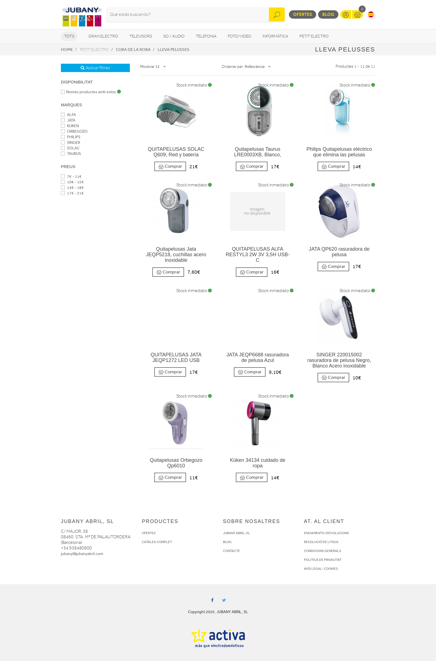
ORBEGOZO (74, 131)
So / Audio (174, 36)
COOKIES (331, 569)
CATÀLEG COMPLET (157, 542)
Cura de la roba (133, 49)
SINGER (70, 142)
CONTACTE (231, 551)
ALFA (68, 114)
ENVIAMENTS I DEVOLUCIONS (326, 533)
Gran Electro (103, 36)
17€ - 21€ (72, 193)
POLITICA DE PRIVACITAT (322, 560)
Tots (69, 36)
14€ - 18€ (72, 187)
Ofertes (302, 14)
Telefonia (206, 36)
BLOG (227, 542)
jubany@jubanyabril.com (82, 553)
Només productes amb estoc (91, 92)
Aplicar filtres (95, 67)
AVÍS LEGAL (313, 569)
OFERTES (149, 533)
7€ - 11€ (71, 176)
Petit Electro (314, 36)
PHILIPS (70, 137)
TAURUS (71, 153)
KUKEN (70, 126)
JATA (68, 120)
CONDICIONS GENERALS (322, 551)
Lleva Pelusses (173, 49)
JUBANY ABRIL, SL (236, 533)
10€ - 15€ (72, 182)
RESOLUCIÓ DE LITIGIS (321, 542)
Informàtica (275, 36)
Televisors (140, 36)
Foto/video (239, 36)
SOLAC (70, 148)
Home (67, 49)
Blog (328, 14)
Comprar (170, 166)
